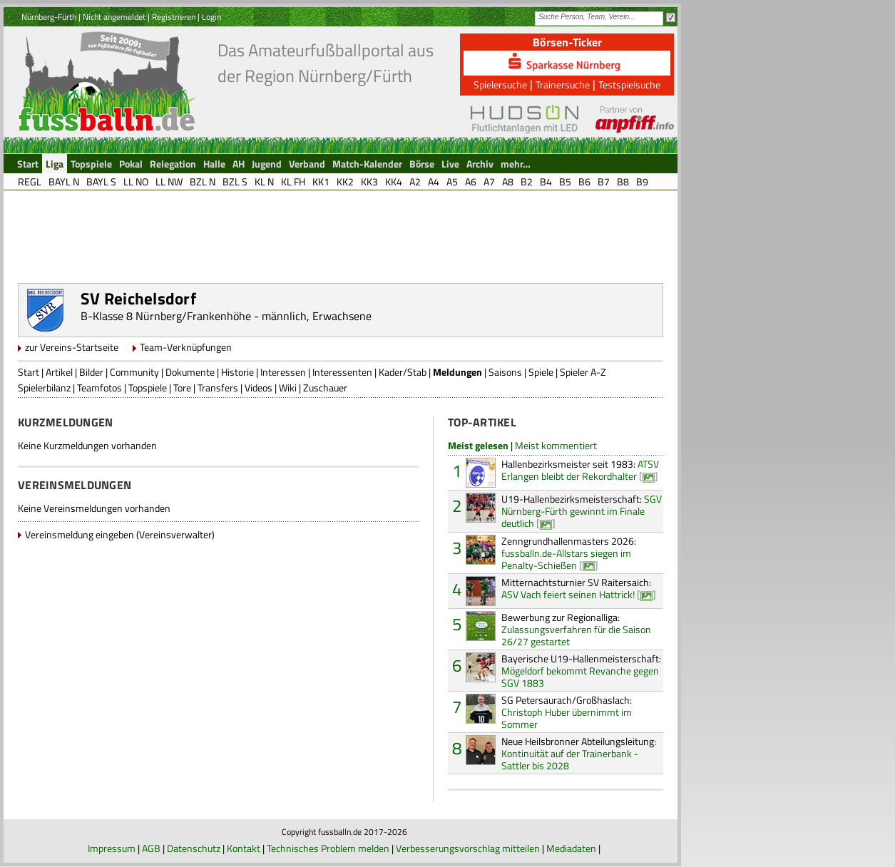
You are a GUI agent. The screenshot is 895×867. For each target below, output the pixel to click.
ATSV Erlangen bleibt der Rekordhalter (580, 469)
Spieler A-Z (583, 371)
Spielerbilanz (44, 387)
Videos (258, 387)
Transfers (218, 387)
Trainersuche (563, 84)
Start (28, 371)
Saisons (505, 371)
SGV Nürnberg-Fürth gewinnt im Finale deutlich (581, 510)
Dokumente (190, 371)
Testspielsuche (629, 84)
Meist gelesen (478, 445)
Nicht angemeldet (114, 17)
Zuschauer (325, 387)
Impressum (111, 848)
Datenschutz (193, 848)
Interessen (283, 371)
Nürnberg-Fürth (48, 17)
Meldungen (457, 371)
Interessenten (342, 371)
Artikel (59, 371)
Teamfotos (99, 387)
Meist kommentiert (556, 445)
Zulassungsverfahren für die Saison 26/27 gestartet (576, 629)
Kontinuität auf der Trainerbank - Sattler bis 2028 (578, 753)
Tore (182, 387)
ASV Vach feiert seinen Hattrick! (576, 588)
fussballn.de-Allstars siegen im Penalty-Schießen (568, 553)
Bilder (91, 371)
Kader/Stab (402, 371)
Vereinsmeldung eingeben (79, 534)
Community (134, 371)
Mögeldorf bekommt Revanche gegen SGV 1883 (581, 670)
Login (211, 17)
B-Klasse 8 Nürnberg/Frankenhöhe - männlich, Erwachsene (226, 315)
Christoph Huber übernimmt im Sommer (566, 712)
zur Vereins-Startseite (71, 346)
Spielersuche (500, 84)
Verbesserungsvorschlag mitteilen (468, 848)
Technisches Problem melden (328, 848)
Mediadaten (571, 848)
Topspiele (147, 387)
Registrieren (173, 17)
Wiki (288, 387)
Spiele (540, 371)
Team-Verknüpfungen (186, 346)
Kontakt (243, 848)
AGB (151, 848)
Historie (237, 371)
